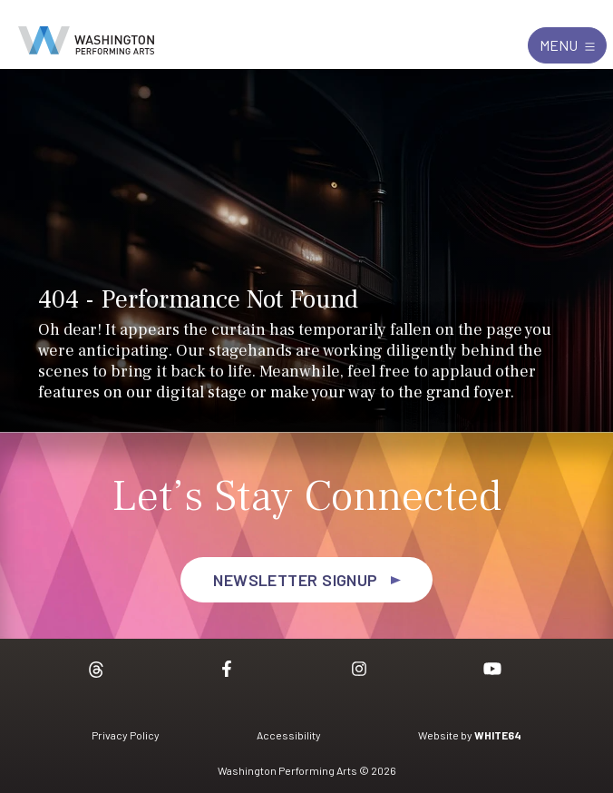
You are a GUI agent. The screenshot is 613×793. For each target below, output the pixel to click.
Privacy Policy (126, 735)
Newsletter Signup (295, 580)
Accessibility (289, 735)
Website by (469, 735)
